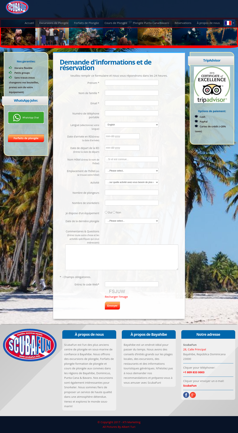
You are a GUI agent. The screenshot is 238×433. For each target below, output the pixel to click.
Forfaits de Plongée (86, 23)
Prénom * (93, 83)
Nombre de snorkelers (85, 203)
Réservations (183, 23)
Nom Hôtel (83, 161)
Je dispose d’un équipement (82, 213)
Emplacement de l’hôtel (83, 172)
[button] (229, 23)
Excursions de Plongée (53, 23)
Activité (94, 182)
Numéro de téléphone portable (86, 115)
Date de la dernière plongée (82, 221)
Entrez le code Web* (87, 284)
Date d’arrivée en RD (83, 138)
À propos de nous (208, 23)
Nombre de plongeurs (86, 193)
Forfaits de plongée (26, 138)
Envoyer (112, 305)
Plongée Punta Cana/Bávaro (151, 23)
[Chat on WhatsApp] (26, 117)
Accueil (29, 23)
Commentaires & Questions (82, 237)
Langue (84, 126)
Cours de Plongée (115, 23)
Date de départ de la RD (84, 149)
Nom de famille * (89, 93)
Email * (95, 103)
